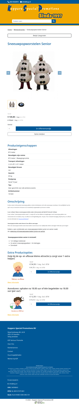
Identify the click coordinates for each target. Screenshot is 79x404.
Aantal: (10, 125)
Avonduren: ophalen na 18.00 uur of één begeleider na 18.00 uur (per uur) (38, 289)
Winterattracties (19, 30)
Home (10, 30)
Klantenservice (13, 348)
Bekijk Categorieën (39, 36)
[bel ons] (13, 2)
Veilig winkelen (13, 337)
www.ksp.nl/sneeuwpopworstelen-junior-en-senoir (27, 231)
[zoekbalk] (32, 21)
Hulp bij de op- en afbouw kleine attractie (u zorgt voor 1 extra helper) (39, 257)
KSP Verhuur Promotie (15, 340)
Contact (10, 351)
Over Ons (11, 344)
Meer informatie (13, 282)
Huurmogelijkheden (14, 355)
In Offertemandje (43, 128)
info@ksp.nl (12, 384)
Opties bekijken (39, 134)
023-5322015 (13, 380)
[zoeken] (54, 21)
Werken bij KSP (13, 359)
